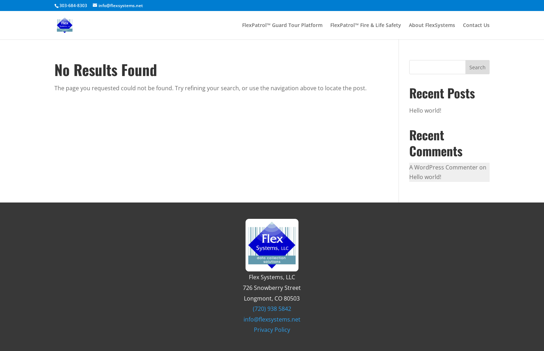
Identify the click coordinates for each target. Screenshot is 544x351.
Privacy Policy (272, 330)
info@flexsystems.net (272, 319)
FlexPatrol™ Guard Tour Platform (282, 25)
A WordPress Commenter (443, 167)
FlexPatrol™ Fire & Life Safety (365, 25)
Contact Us (476, 25)
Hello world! (425, 110)
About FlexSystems (432, 25)
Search (477, 67)
